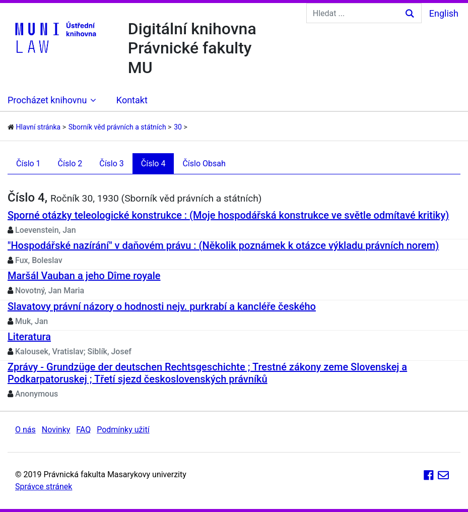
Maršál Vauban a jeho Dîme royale (84, 276)
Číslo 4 (153, 163)
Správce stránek (43, 486)
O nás (25, 429)
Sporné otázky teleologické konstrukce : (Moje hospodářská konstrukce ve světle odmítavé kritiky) (228, 215)
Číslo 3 (111, 163)
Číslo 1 (28, 163)
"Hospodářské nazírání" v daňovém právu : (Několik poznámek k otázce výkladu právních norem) (223, 245)
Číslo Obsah (203, 163)
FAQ (83, 429)
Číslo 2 (70, 163)
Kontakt (132, 100)
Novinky (56, 429)
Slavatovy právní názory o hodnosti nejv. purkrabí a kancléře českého (162, 306)
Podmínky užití (123, 429)
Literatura (29, 337)
